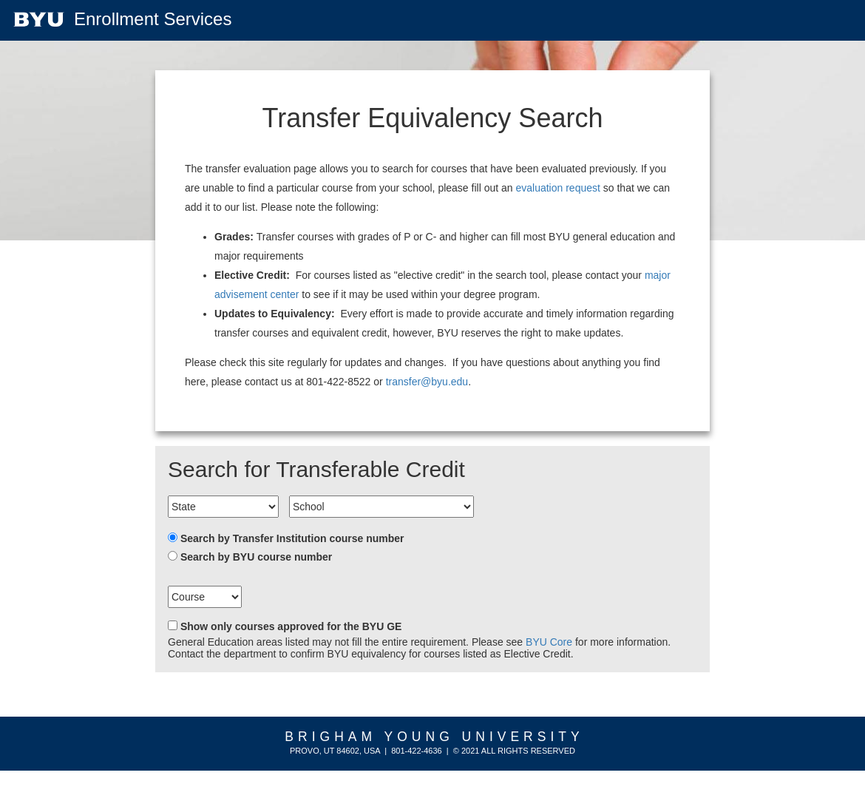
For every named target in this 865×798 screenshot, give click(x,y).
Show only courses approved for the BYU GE (291, 626)
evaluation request (557, 188)
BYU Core (549, 642)
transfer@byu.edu (427, 382)
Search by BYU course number (256, 557)
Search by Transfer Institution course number (292, 538)
